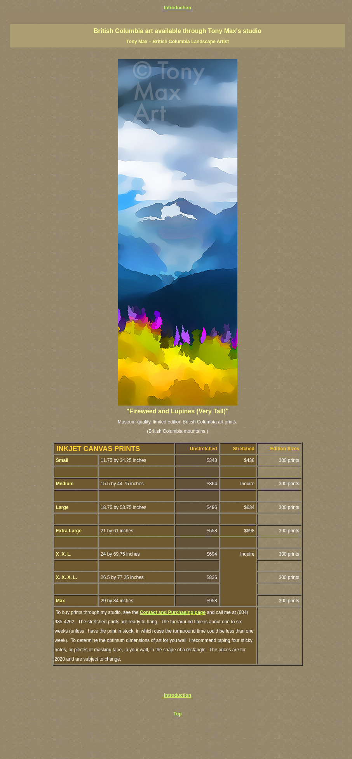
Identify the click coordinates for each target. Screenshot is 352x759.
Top (177, 714)
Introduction (177, 7)
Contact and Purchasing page (173, 612)
